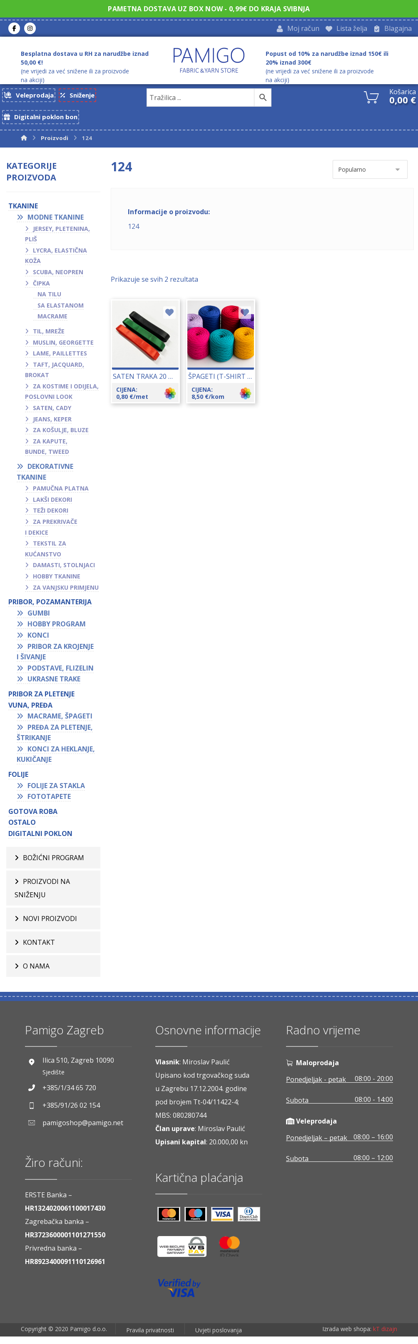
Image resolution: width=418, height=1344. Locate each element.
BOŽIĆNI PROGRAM (53, 865)
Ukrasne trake (53, 686)
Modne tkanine (55, 225)
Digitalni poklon (40, 841)
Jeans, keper (52, 426)
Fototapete (49, 804)
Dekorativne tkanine (45, 480)
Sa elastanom (60, 313)
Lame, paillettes (60, 361)
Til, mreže (49, 339)
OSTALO (22, 830)
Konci (38, 643)
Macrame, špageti (59, 723)
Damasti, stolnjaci (64, 573)
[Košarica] (371, 98)
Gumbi (38, 620)
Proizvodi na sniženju (42, 895)
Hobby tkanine (56, 584)
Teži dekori (50, 518)
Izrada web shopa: (346, 1338)
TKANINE (23, 213)
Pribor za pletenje (41, 701)
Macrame (52, 324)
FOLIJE (18, 782)
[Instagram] (30, 29)
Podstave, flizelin (60, 675)
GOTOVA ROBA (32, 819)
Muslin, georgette (63, 350)
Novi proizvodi (50, 926)
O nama (36, 973)
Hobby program (56, 631)
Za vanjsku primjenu (66, 595)
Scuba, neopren (58, 280)
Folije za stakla (56, 793)
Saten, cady (52, 416)
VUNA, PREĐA (30, 712)
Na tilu (49, 302)
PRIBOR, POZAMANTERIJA (50, 609)
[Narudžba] (370, 177)
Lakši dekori (52, 507)
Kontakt (39, 949)
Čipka (41, 291)
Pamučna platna (61, 496)
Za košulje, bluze (61, 438)
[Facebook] (14, 29)
